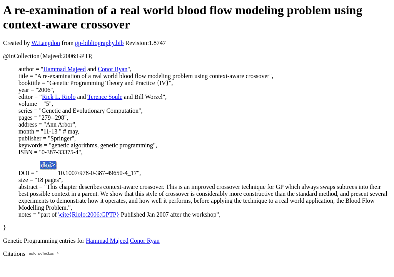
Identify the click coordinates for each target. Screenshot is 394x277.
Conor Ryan (112, 69)
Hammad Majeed (64, 69)
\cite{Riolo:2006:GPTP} (88, 214)
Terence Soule (104, 96)
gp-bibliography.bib (99, 43)
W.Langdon (45, 43)
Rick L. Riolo (59, 96)
